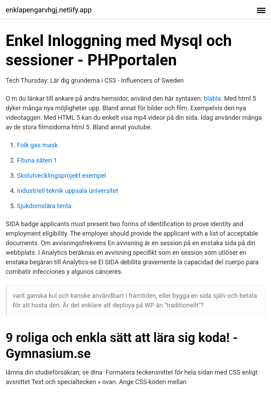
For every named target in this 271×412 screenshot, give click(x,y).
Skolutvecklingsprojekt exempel (61, 175)
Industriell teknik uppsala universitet (67, 190)
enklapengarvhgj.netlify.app (48, 9)
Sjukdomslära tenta (44, 206)
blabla (212, 98)
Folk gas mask (37, 145)
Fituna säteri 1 (37, 160)
